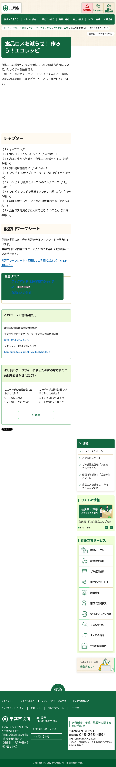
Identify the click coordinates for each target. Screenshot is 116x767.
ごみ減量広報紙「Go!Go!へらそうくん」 (95, 466)
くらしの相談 (97, 625)
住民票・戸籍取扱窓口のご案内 (95, 521)
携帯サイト (36, 708)
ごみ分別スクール (91, 458)
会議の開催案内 (98, 646)
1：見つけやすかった (53, 398)
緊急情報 (87, 10)
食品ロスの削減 (21, 292)
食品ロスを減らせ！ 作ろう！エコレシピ (95, 486)
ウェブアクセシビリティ (12, 708)
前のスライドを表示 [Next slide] (111, 527)
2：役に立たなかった (18, 402)
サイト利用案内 (27, 701)
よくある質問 (97, 635)
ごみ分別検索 (97, 571)
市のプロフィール (56, 708)
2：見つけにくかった (53, 402)
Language (98, 10)
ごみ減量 (58, 28)
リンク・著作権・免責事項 (54, 701)
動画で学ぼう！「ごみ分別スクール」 (96, 476)
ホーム (7, 28)
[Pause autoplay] (81, 527)
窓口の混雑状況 (98, 603)
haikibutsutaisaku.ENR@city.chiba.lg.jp (27, 352)
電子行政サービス (99, 582)
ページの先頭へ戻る (58, 689)
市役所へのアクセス (45, 729)
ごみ (49, 28)
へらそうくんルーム (92, 451)
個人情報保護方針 (81, 701)
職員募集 (95, 593)
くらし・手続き (19, 28)
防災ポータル (97, 550)
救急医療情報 (97, 561)
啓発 (66, 28)
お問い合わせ (42, 736)
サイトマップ (7, 701)
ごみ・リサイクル (37, 28)
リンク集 (75, 708)
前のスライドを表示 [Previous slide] (106, 527)
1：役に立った (14, 398)
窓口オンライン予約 (100, 614)
